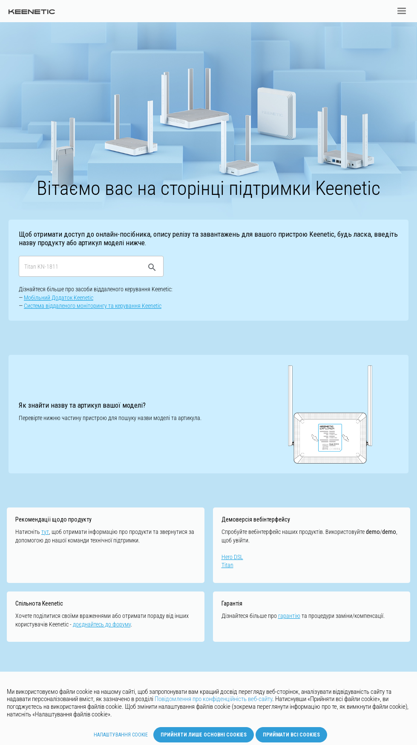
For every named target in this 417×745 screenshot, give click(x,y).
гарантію (289, 615)
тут (45, 531)
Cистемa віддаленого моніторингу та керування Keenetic (92, 305)
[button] (401, 11)
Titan (227, 565)
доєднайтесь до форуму (102, 624)
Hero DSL (232, 557)
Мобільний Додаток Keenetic (58, 297)
